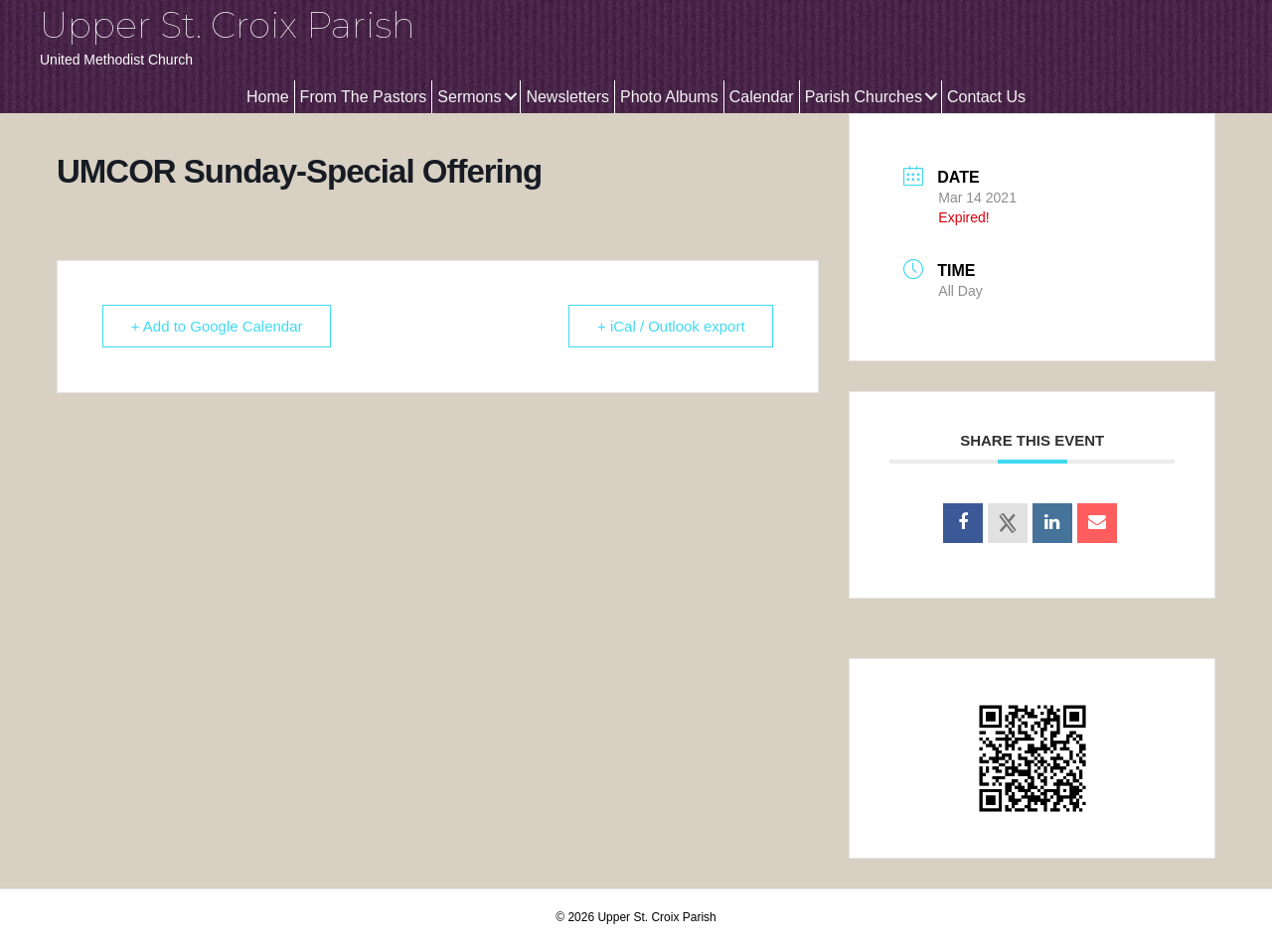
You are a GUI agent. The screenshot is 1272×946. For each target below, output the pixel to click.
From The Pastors (363, 96)
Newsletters (567, 96)
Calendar (761, 96)
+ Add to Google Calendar (217, 326)
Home (267, 96)
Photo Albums (669, 96)
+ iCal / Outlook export (671, 326)
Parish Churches (863, 96)
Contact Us (986, 96)
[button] (510, 96)
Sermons (469, 96)
